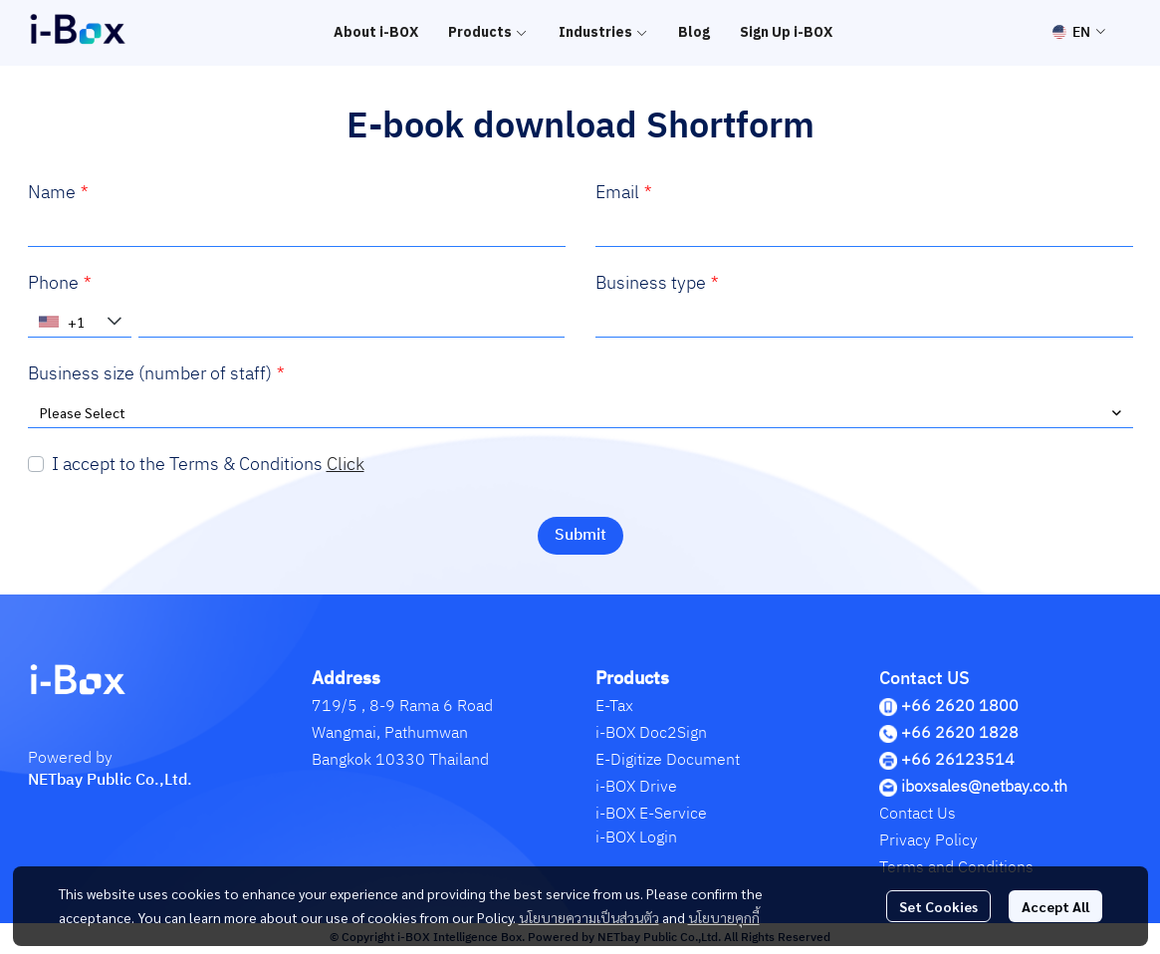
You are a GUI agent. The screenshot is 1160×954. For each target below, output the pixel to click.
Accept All (1055, 906)
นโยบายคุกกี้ (724, 917)
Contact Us (917, 814)
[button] (1079, 32)
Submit (580, 535)
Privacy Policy (928, 841)
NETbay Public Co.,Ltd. (110, 780)
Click (345, 465)
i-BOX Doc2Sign (651, 733)
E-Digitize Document (667, 760)
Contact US (924, 679)
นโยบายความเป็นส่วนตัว (589, 917)
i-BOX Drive (636, 787)
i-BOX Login (636, 838)
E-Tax (614, 706)
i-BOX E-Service (651, 814)
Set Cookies (938, 906)
